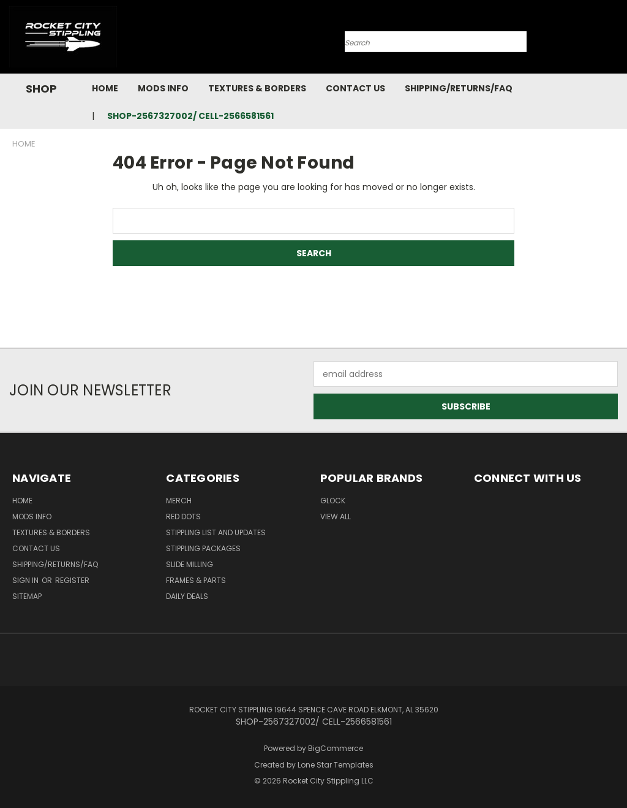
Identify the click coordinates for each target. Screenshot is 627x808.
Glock (332, 500)
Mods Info (163, 88)
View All (335, 516)
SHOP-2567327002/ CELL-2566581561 (190, 116)
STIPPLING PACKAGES (203, 548)
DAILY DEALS (187, 596)
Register (72, 580)
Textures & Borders (257, 88)
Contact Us (355, 88)
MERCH (179, 500)
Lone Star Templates (336, 765)
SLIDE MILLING (189, 564)
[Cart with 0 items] (615, 40)
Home (105, 88)
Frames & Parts (196, 580)
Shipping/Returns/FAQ (458, 88)
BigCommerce (335, 748)
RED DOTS (183, 516)
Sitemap (27, 596)
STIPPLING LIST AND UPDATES (216, 532)
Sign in (26, 580)
